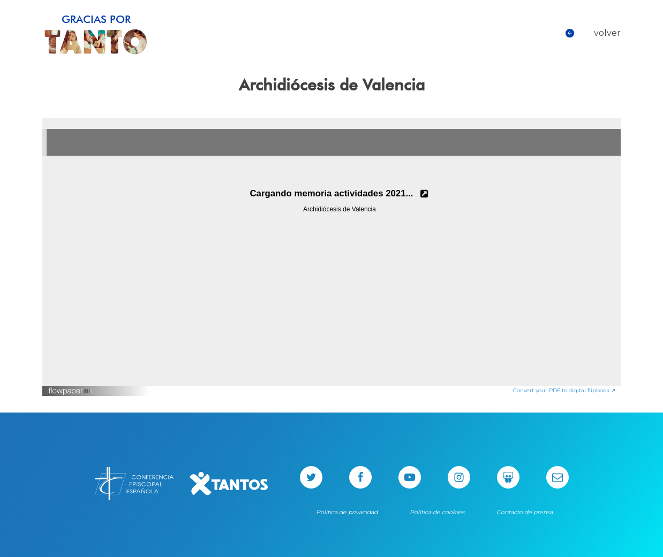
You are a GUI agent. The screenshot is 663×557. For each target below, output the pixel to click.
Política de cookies (437, 512)
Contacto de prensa (524, 512)
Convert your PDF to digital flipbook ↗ (564, 390)
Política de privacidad (347, 512)
